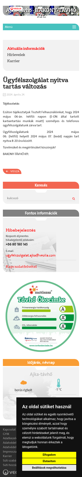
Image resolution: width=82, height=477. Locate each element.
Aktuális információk (26, 48)
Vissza (14, 171)
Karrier (13, 61)
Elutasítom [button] (49, 461)
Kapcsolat (9, 429)
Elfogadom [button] (49, 454)
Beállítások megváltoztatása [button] (49, 467)
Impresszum (11, 451)
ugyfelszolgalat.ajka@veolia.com (31, 255)
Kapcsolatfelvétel (21, 266)
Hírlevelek (16, 54)
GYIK (6, 434)
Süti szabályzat (13, 460)
